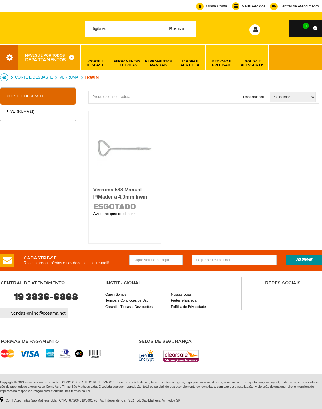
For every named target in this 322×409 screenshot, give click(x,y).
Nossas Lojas (181, 294)
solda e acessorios (252, 57)
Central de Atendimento (294, 6)
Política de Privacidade (188, 306)
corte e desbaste (96, 57)
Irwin (92, 77)
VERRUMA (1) (22, 111)
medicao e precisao (221, 57)
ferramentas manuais (158, 57)
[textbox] (141, 29)
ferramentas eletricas (127, 57)
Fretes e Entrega (184, 300)
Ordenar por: (254, 97)
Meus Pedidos (248, 6)
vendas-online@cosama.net (38, 313)
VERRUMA (68, 77)
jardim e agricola (189, 57)
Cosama (4, 77)
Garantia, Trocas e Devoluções (129, 306)
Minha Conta (211, 6)
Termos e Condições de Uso (126, 300)
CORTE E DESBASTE (34, 77)
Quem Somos (115, 294)
